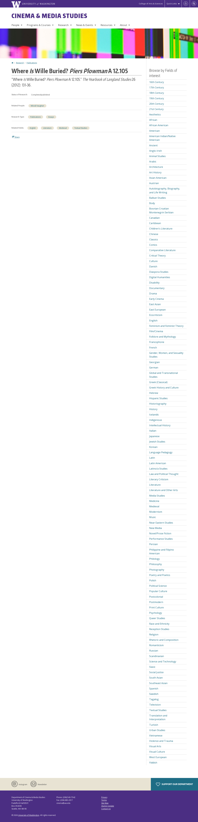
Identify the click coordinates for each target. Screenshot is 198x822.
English (33, 128)
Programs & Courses (39, 25)
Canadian (154, 217)
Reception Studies (159, 629)
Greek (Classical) (158, 382)
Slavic (152, 667)
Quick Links (172, 3)
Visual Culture (157, 751)
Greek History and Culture (164, 387)
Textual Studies (80, 128)
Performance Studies (161, 538)
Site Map (105, 803)
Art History (155, 172)
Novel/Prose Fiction (160, 533)
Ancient (153, 145)
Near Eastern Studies (161, 522)
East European (157, 309)
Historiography (157, 403)
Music (152, 517)
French (153, 347)
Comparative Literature (162, 250)
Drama (153, 293)
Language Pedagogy (160, 452)
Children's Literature (160, 228)
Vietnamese (155, 735)
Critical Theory (157, 255)
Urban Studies (157, 730)
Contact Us (106, 809)
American (154, 130)
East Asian (155, 304)
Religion (153, 634)
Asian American (157, 177)
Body (152, 203)
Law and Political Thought (163, 474)
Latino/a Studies (158, 468)
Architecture (156, 167)
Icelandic (154, 414)
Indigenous (155, 420)
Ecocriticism (155, 315)
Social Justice (156, 672)
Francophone (156, 342)
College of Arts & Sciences (151, 3)
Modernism (155, 511)
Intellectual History (159, 425)
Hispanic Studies (158, 398)
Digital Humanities (159, 277)
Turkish (153, 724)
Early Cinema (156, 299)
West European (158, 757)
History (153, 409)
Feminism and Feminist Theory (166, 326)
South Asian (156, 677)
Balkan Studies (157, 197)
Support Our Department (174, 784)
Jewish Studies (157, 441)
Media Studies (157, 495)
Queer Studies (157, 618)
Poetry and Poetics (159, 575)
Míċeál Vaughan (37, 106)
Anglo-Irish (155, 150)
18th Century (156, 93)
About (123, 25)
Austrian (154, 183)
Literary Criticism (158, 479)
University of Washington (28, 815)
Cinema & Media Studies (49, 16)
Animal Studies (157, 156)
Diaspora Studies (158, 272)
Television (155, 704)
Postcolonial (156, 596)
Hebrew (153, 393)
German (153, 367)
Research (63, 25)
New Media (155, 528)
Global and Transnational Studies (163, 374)
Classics (153, 239)
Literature (47, 128)
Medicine (154, 501)
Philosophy (155, 564)
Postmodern (156, 602)
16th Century (156, 82)
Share (16, 137)
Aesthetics (155, 114)
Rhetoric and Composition (163, 640)
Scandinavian (156, 656)
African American (158, 125)
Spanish (153, 688)
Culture (153, 261)
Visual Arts (155, 746)
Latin (152, 457)
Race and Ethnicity (159, 623)
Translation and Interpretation (158, 717)
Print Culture (156, 607)
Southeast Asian (158, 683)
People (15, 25)
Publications (32, 63)
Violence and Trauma (161, 741)
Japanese (154, 436)
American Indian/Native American (162, 138)
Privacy (104, 797)
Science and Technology (162, 661)
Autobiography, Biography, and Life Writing (164, 190)
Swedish (153, 694)
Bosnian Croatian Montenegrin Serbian (161, 210)
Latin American (157, 463)
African (153, 120)
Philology (154, 558)
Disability (154, 282)
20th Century (156, 103)
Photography (156, 569)
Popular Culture (158, 591)
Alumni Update (107, 806)
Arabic (152, 161)
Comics (153, 244)
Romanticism (156, 645)
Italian (152, 430)
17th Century (156, 87)
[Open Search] (194, 3)
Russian (153, 650)
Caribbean (155, 223)
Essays (51, 117)
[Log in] (186, 3)
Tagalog (154, 699)
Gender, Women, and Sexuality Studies (166, 354)
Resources (106, 25)
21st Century (156, 109)
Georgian (154, 362)
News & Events (84, 25)
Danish (153, 266)
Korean (153, 447)
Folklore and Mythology (162, 336)
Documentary (156, 288)
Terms (104, 800)
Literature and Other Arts (163, 490)
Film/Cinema (156, 331)
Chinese (153, 234)
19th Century (156, 98)
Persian (153, 544)
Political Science (158, 585)
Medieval (63, 128)
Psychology (155, 612)
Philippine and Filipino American (161, 551)
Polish (152, 580)
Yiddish (153, 762)
